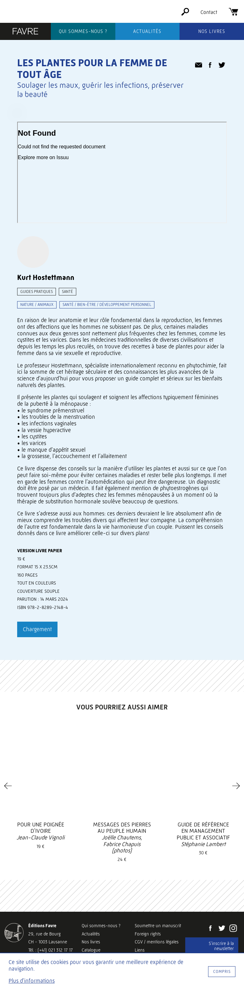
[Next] (236, 786)
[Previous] (8, 786)
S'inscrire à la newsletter (221, 946)
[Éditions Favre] (25, 32)
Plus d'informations (32, 981)
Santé (67, 291)
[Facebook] (210, 929)
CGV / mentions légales (157, 941)
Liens (140, 950)
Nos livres (211, 31)
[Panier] (233, 14)
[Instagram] (233, 929)
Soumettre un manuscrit (158, 925)
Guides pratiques (36, 291)
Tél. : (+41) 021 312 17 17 (50, 950)
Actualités (147, 31)
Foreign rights (148, 933)
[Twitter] (222, 929)
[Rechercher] (185, 14)
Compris (222, 971)
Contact (208, 12)
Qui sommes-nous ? (83, 31)
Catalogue (91, 950)
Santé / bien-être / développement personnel (107, 304)
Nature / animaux (36, 304)
